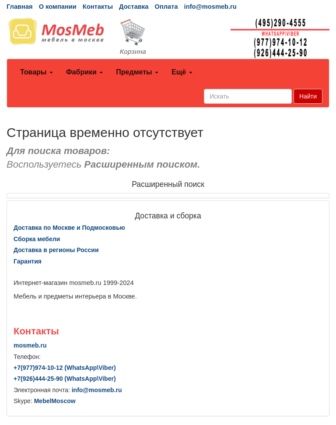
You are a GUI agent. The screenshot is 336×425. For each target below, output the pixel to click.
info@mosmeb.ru (210, 6)
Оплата (166, 6)
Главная (20, 6)
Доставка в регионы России (56, 249)
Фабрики (84, 72)
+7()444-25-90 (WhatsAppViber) (65, 378)
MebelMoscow (55, 400)
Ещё (182, 72)
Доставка (133, 6)
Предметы (137, 72)
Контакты (98, 6)
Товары (36, 72)
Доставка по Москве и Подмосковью (69, 227)
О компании (58, 6)
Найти (308, 96)
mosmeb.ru (30, 345)
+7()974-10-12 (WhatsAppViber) (65, 367)
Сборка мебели (37, 238)
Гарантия (28, 261)
